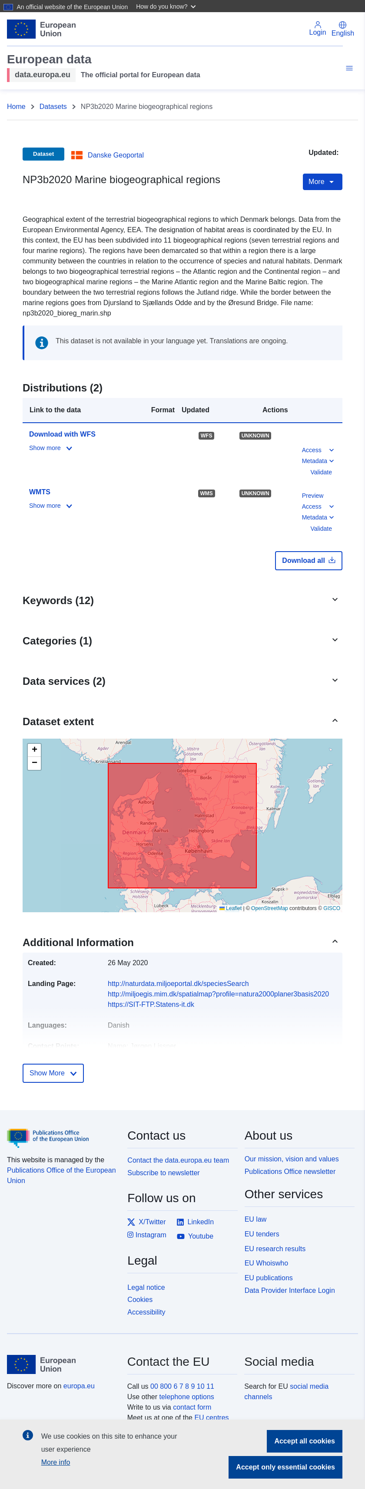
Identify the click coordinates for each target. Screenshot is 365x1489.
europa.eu (79, 1386)
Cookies (140, 1299)
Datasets (53, 106)
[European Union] (62, 1364)
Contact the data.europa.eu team (178, 1160)
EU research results (275, 1248)
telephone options (186, 1396)
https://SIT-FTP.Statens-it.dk (151, 1004)
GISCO (331, 908)
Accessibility (146, 1312)
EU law (256, 1219)
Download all (308, 560)
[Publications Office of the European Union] (62, 1132)
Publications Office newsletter (290, 1171)
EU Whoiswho (266, 1263)
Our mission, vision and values (292, 1159)
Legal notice (146, 1287)
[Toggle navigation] (348, 69)
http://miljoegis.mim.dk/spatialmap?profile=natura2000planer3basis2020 (218, 994)
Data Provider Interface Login (290, 1290)
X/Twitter (146, 1222)
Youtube (195, 1236)
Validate (321, 472)
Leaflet (230, 908)
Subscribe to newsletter (163, 1173)
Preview (313, 495)
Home (16, 106)
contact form (192, 1407)
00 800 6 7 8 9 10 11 (182, 1386)
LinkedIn (195, 1222)
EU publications (269, 1278)
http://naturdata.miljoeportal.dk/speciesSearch (178, 983)
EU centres (211, 1417)
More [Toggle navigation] (323, 182)
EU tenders (262, 1234)
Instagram (146, 1235)
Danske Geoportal (116, 155)
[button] (167, 6)
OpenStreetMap (269, 908)
